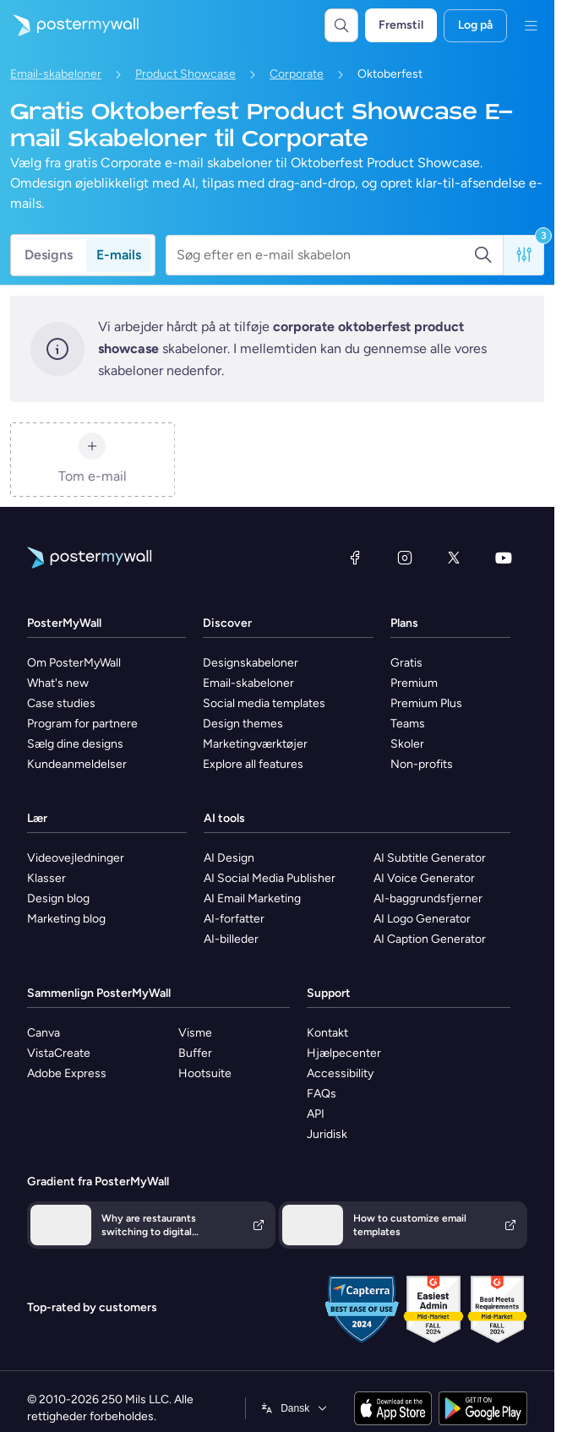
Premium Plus (426, 703)
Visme (195, 1033)
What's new (58, 683)
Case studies (61, 703)
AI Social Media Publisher (269, 878)
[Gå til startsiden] (69, 25)
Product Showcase (185, 74)
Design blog (58, 898)
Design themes (243, 723)
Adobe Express (66, 1073)
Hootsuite (205, 1073)
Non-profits (421, 764)
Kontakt (327, 1033)
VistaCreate (58, 1053)
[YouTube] (504, 557)
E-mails (118, 255)
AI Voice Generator (424, 878)
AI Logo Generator (422, 919)
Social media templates (264, 703)
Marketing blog (66, 919)
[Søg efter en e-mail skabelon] (325, 255)
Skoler (407, 744)
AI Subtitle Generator (429, 858)
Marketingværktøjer (255, 744)
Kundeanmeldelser (77, 764)
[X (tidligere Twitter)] (454, 557)
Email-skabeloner (55, 74)
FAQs (321, 1093)
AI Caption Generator (429, 939)
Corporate (297, 74)
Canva (43, 1033)
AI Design (229, 858)
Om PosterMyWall (74, 663)
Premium (414, 683)
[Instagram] (405, 557)
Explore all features (253, 764)
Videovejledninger (75, 858)
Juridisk (327, 1134)
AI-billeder (231, 939)
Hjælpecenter (344, 1053)
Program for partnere (82, 723)
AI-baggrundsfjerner (427, 898)
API (315, 1114)
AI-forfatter (234, 919)
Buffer (195, 1053)
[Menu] (530, 25)
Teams (407, 723)
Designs (49, 255)
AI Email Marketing (252, 898)
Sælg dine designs (75, 744)
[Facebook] (355, 557)
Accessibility (340, 1073)
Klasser (46, 878)
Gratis (406, 663)
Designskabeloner (250, 663)
